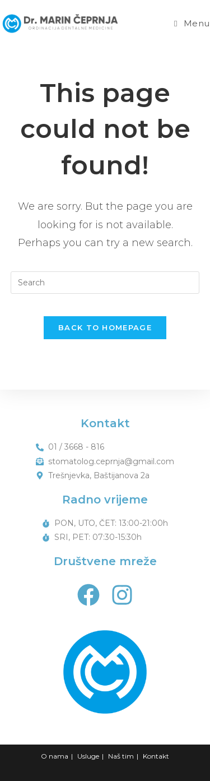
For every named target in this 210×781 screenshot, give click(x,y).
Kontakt (156, 756)
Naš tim (121, 756)
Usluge (88, 756)
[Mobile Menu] (192, 23)
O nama (54, 756)
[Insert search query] (105, 282)
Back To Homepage (105, 327)
